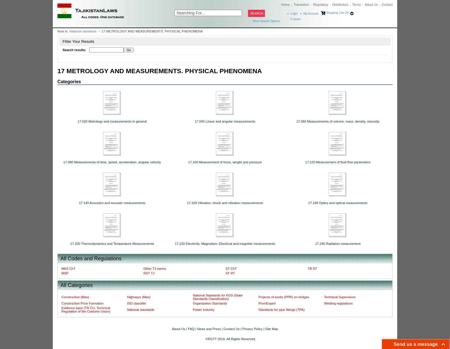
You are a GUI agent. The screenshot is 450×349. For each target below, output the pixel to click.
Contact (387, 4)
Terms (356, 4)
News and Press (209, 329)
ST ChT (231, 268)
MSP (65, 273)
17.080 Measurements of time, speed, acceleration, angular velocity (112, 162)
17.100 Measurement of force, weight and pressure (225, 162)
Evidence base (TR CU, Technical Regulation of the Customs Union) (85, 309)
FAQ (191, 329)
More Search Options (266, 21)
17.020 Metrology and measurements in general (112, 121)
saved (295, 19)
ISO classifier (136, 303)
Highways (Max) (138, 297)
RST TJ (148, 273)
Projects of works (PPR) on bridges (283, 297)
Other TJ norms (154, 268)
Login (293, 13)
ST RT (230, 273)
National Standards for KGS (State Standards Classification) (218, 297)
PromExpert (267, 303)
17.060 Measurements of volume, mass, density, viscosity (337, 121)
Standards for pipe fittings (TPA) (281, 309)
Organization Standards (210, 303)
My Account (310, 13)
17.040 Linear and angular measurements (225, 121)
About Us (371, 4)
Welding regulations (338, 303)
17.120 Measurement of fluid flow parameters (338, 162)
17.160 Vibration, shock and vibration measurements (225, 203)
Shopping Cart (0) (337, 12)
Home (285, 4)
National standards (83, 31)
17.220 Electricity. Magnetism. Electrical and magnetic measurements (225, 243)
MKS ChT (68, 268)
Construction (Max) (75, 297)
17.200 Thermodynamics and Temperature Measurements (112, 243)
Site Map (271, 329)
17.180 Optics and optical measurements (337, 203)
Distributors (340, 4)
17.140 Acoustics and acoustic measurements (112, 203)
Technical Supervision (340, 297)
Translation (301, 4)
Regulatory (320, 4)
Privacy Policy (252, 329)
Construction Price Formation (82, 303)
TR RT (312, 268)
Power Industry (204, 309)
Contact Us (232, 329)
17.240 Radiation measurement (338, 243)
